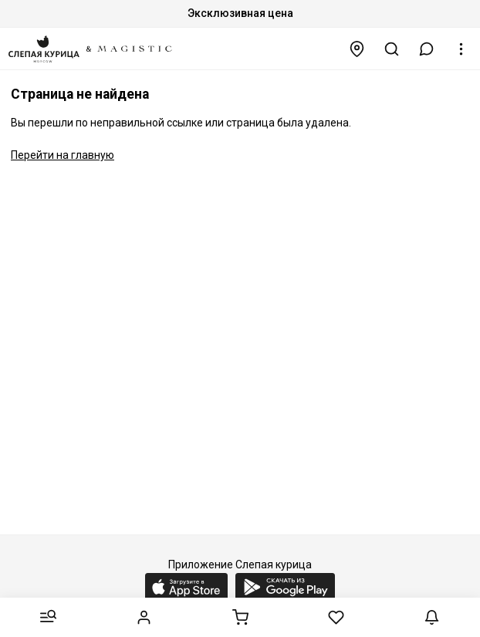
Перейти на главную (62, 155)
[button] (427, 49)
